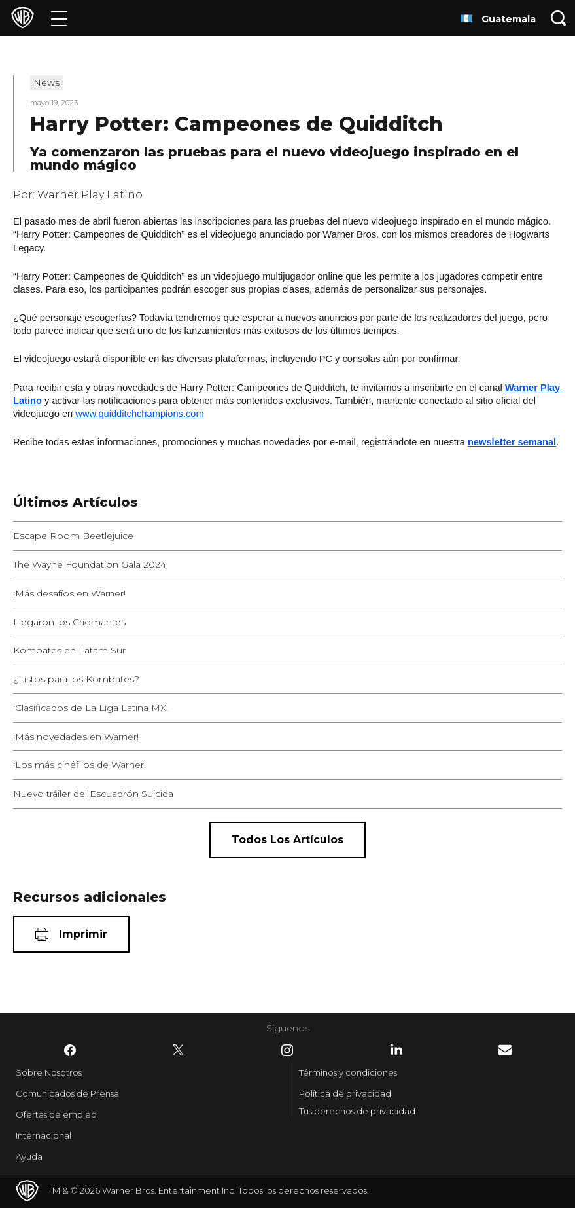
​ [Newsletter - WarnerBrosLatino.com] (505, 1050)
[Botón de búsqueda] (558, 18)
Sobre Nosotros (49, 1072)
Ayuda (29, 1156)
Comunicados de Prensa (67, 1093)
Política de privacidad (345, 1093)
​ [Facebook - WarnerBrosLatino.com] (70, 1050)
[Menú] (59, 18)
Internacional (43, 1135)
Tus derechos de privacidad (357, 1111)
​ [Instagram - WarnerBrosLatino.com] (287, 1050)
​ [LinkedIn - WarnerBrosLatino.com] (396, 1049)
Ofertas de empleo (56, 1114)
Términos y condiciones (348, 1072)
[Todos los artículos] (287, 840)
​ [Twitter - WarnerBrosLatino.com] (178, 1050)
